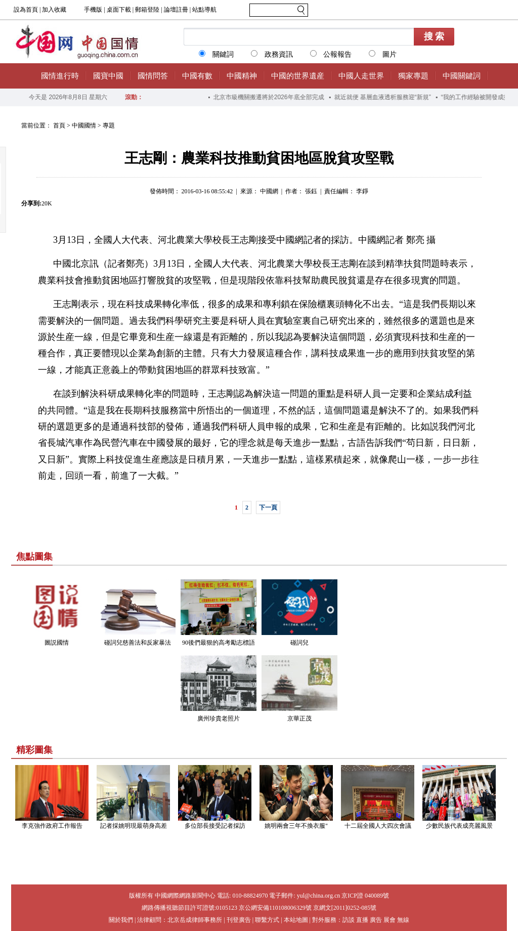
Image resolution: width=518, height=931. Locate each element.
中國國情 (84, 125)
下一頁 (268, 507)
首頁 (59, 125)
